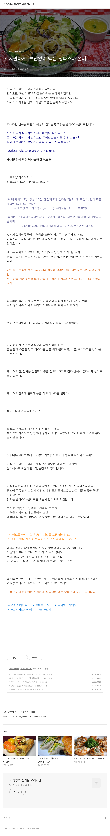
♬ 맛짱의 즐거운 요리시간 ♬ (18, 4)
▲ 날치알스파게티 (65, 605)
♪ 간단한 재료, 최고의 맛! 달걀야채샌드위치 (28, 678)
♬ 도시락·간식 (26, 668)
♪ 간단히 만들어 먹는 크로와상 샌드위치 (27, 685)
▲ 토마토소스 (40, 605)
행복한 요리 (14, 668)
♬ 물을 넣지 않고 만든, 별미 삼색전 (25, 689)
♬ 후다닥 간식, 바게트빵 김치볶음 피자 (26, 682)
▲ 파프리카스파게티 (19, 609)
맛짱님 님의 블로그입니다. (21, 785)
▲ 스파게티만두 (17, 605)
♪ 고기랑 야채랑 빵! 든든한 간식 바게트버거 (28, 674)
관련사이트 (8, 818)
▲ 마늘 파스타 (42, 609)
